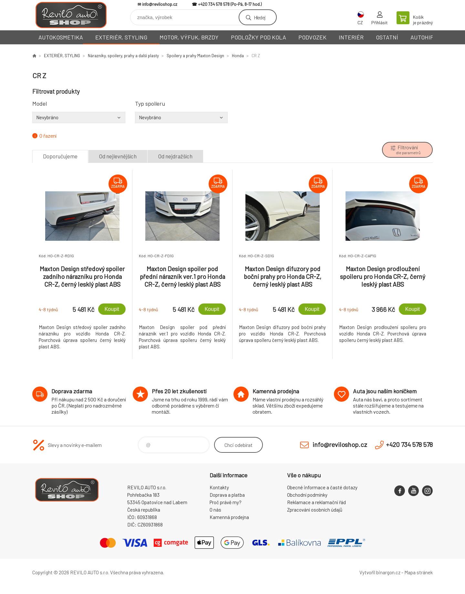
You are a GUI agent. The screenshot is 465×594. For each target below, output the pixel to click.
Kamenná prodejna (229, 517)
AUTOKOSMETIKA (60, 37)
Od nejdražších (175, 156)
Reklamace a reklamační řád (316, 502)
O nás (215, 510)
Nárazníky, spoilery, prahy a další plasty (123, 55)
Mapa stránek (418, 572)
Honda (238, 55)
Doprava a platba (227, 495)
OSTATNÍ (387, 37)
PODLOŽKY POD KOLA (258, 37)
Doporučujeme (60, 156)
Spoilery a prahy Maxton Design (195, 55)
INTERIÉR (351, 37)
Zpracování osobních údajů (314, 510)
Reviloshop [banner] (71, 15)
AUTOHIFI (422, 37)
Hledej (259, 17)
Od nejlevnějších (118, 156)
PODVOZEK (312, 37)
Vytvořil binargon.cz (379, 572)
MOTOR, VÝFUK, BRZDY (189, 37)
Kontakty (219, 487)
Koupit (112, 309)
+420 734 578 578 (214, 4)
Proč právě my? (226, 502)
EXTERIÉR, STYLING (121, 37)
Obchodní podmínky (307, 495)
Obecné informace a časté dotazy (322, 487)
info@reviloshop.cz (159, 4)
